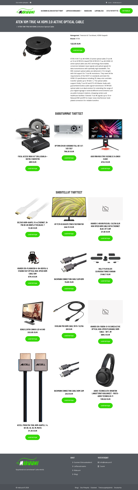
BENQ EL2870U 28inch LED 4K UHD (32, 328)
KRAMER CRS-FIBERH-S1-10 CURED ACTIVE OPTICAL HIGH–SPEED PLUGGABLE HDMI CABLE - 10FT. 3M (105, 328)
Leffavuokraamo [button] (73, 10)
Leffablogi (99, 10)
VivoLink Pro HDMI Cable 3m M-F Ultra (69, 325)
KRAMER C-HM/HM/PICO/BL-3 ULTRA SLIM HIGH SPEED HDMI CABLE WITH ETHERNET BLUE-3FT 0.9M (105, 225)
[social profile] (30, 2)
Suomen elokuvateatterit (52, 10)
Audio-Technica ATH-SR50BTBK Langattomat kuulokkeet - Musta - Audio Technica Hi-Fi (105, 392)
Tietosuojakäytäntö (105, 486)
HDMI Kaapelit (102, 34)
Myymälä (126, 10)
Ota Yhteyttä (112, 10)
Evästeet (94, 486)
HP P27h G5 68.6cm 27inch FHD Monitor (69, 223)
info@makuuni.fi (116, 2)
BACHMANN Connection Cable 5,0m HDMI (69, 278)
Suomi (107, 2)
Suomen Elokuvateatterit (83, 461)
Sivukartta (117, 486)
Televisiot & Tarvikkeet (88, 34)
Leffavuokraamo (80, 465)
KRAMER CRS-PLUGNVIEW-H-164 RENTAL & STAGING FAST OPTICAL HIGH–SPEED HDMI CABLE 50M (32, 270)
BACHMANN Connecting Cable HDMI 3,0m (69, 389)
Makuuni (88, 10)
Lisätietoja (77, 49)
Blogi (76, 473)
